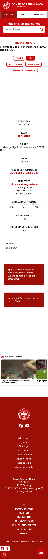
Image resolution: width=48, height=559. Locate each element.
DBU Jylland (24, 517)
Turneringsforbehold (24, 227)
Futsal (24, 534)
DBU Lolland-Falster (24, 525)
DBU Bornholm (24, 509)
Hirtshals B (24, 136)
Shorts (24, 205)
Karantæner (33, 64)
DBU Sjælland (24, 530)
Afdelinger (24, 446)
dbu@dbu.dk (25, 492)
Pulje (24, 159)
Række (24, 144)
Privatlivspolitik (24, 459)
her (18, 301)
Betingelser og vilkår (24, 467)
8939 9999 (14, 279)
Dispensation (24, 216)
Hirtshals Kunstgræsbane (24, 184)
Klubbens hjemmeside (24, 170)
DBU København (24, 521)
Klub (24, 133)
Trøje (11, 205)
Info (31, 58)
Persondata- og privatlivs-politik (24, 542)
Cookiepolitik (24, 463)
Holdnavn (24, 122)
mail (21, 276)
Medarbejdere (24, 451)
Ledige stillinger (24, 455)
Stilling (19, 58)
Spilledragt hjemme (24, 202)
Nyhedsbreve (24, 438)
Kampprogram (15, 64)
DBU (24, 505)
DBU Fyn (24, 513)
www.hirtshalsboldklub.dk (24, 173)
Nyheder (24, 442)
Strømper (36, 205)
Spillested (24, 181)
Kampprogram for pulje (24, 70)
